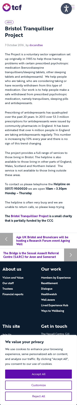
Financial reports (12, 294)
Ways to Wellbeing (52, 311)
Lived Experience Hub (54, 305)
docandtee (36, 45)
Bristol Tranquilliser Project (30, 216)
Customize (38, 385)
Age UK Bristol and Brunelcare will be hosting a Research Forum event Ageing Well (43, 240)
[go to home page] (12, 7)
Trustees (7, 288)
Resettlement (49, 283)
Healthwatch (49, 294)
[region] (38, 370)
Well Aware (48, 300)
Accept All (38, 374)
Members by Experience (56, 277)
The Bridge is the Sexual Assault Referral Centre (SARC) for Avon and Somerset (31, 255)
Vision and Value (12, 277)
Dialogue (46, 288)
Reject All (38, 396)
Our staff (8, 283)
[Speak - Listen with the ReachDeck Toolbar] (66, 8)
